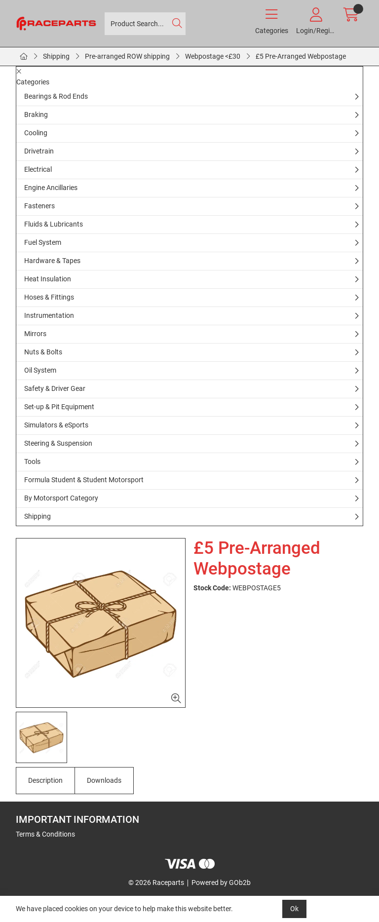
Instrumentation (49, 315)
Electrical (38, 169)
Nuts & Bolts (43, 352)
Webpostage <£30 (212, 56)
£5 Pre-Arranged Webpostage (301, 56)
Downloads (104, 780)
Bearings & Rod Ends (56, 96)
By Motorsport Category (61, 498)
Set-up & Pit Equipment (59, 407)
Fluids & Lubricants (53, 224)
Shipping (56, 56)
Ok (294, 909)
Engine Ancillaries (50, 188)
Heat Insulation (47, 279)
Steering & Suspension (58, 443)
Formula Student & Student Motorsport (84, 480)
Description (45, 780)
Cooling (35, 133)
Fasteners (39, 206)
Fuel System (42, 242)
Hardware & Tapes (52, 261)
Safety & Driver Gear (54, 388)
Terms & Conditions (45, 834)
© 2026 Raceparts (156, 882)
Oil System (40, 370)
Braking (36, 114)
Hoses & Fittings (49, 297)
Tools (32, 461)
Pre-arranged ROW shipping (127, 56)
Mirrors (35, 334)
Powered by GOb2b (221, 882)
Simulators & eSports (56, 425)
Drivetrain (39, 151)
